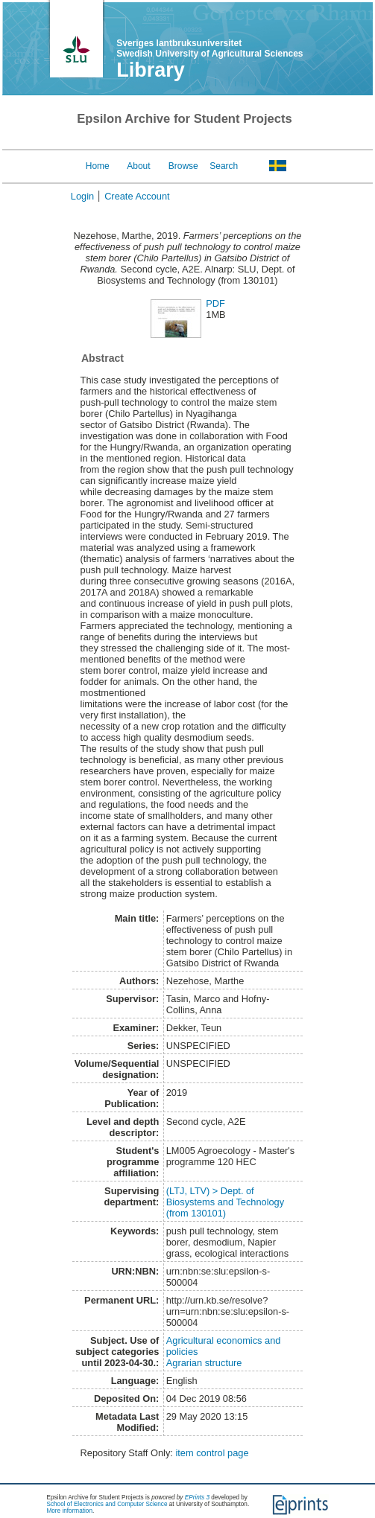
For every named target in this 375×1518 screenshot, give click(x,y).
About (138, 166)
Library (150, 70)
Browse (183, 166)
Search (223, 166)
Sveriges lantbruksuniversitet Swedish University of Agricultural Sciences (209, 48)
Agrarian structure (204, 1362)
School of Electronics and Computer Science (107, 1504)
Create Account (137, 196)
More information (69, 1511)
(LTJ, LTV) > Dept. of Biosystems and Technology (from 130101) (225, 1202)
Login (82, 196)
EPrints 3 (197, 1497)
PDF (215, 303)
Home (98, 166)
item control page (211, 1452)
